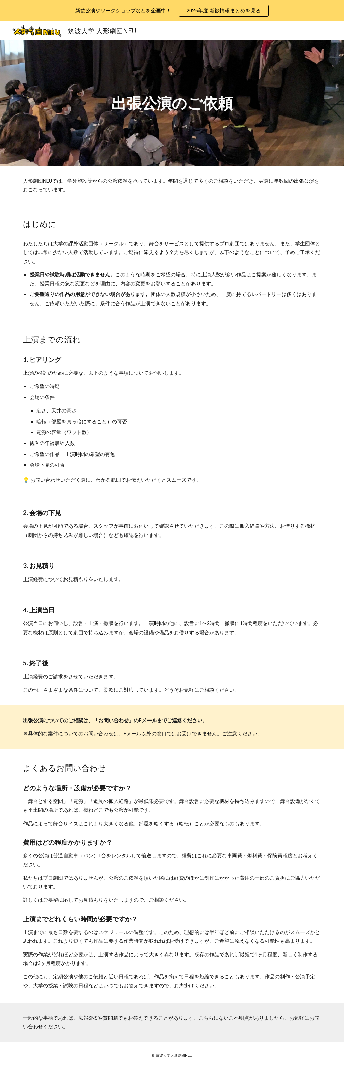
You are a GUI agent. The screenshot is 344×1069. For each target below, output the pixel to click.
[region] (172, 10)
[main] (172, 103)
